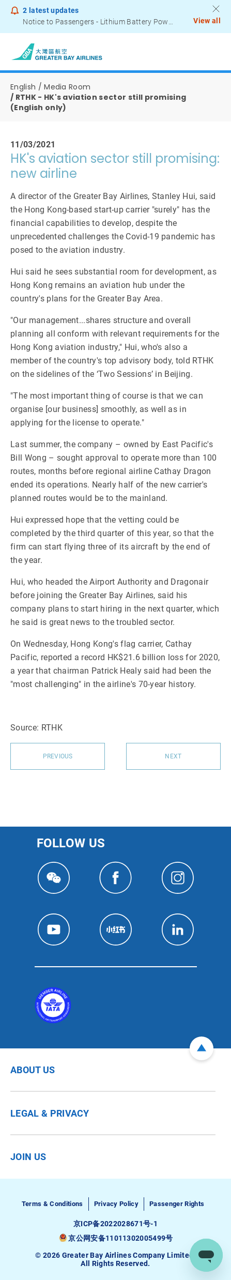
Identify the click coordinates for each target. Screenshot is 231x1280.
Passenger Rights (176, 1204)
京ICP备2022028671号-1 (115, 1224)
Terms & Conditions (52, 1204)
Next (173, 756)
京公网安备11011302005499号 (120, 1238)
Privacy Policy (116, 1204)
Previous (58, 756)
